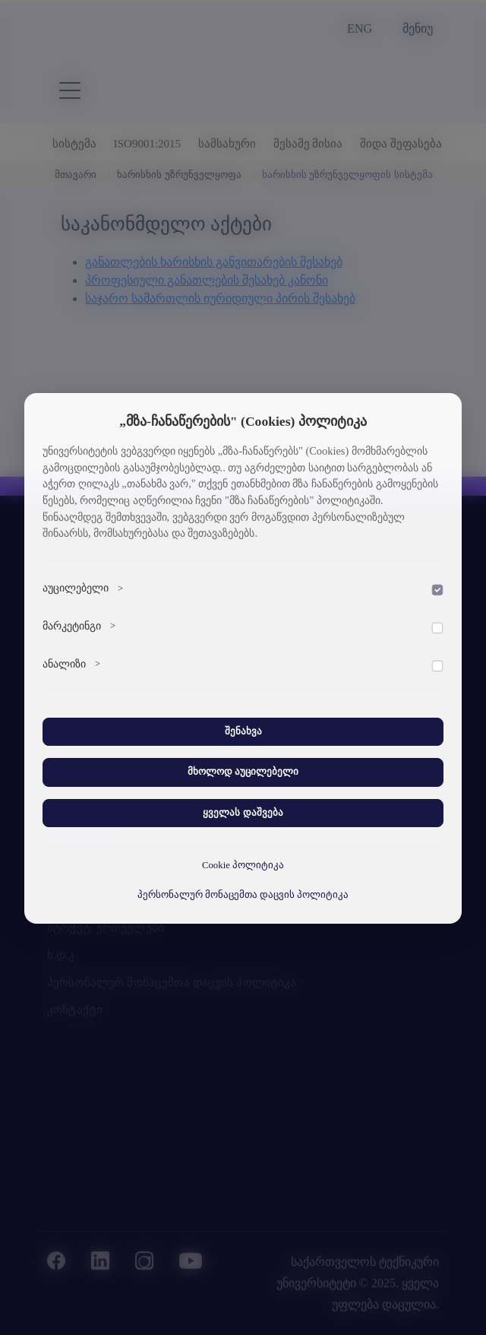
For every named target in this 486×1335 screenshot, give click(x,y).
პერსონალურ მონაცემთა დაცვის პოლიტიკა (243, 894)
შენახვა (243, 731)
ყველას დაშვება (242, 812)
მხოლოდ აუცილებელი (243, 771)
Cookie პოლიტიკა (243, 865)
